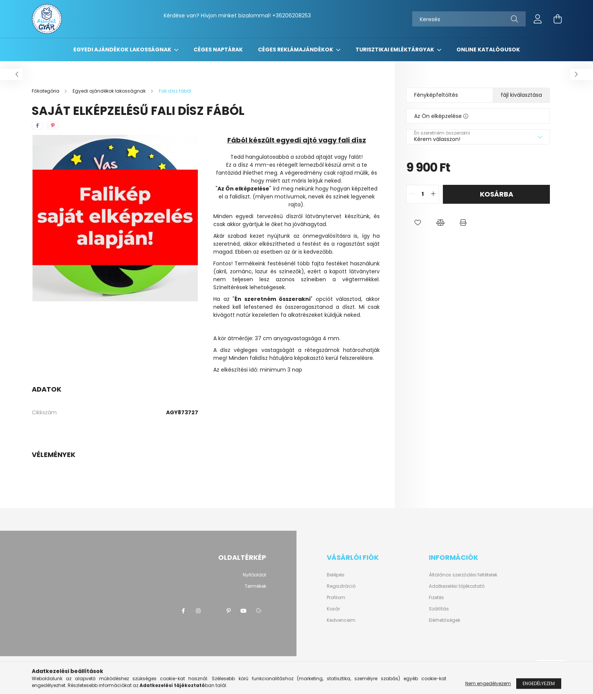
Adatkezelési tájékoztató (456, 586)
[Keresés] (469, 18)
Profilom (336, 597)
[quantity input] (422, 194)
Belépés (336, 575)
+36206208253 (291, 15)
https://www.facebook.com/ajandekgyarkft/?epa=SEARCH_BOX (183, 610)
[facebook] (37, 125)
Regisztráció (341, 586)
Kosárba (496, 194)
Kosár (333, 609)
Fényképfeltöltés (436, 95)
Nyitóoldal (254, 575)
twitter (213, 610)
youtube (243, 610)
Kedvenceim (341, 620)
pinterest (228, 610)
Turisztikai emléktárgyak (395, 49)
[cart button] (557, 18)
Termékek (255, 586)
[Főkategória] (46, 91)
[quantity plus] (433, 194)
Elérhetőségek (444, 620)
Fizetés (436, 597)
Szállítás (439, 609)
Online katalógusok (488, 49)
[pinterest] (53, 125)
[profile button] (537, 18)
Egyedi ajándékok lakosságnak (122, 49)
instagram (198, 610)
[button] (417, 222)
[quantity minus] (412, 194)
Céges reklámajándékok (296, 49)
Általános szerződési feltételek (463, 575)
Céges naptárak (218, 49)
